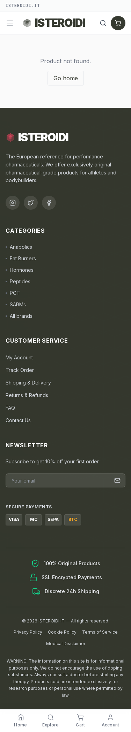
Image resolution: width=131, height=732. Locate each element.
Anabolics (19, 247)
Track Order (20, 370)
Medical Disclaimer (65, 643)
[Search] (103, 23)
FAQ (10, 408)
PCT (13, 293)
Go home (65, 78)
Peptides (18, 281)
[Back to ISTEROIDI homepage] (53, 23)
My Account (19, 357)
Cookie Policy (62, 632)
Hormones (20, 270)
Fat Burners (21, 258)
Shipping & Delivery (28, 383)
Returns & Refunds (27, 395)
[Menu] (10, 23)
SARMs (16, 304)
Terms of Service (100, 632)
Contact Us (18, 420)
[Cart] (118, 23)
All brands (19, 316)
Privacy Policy (28, 632)
